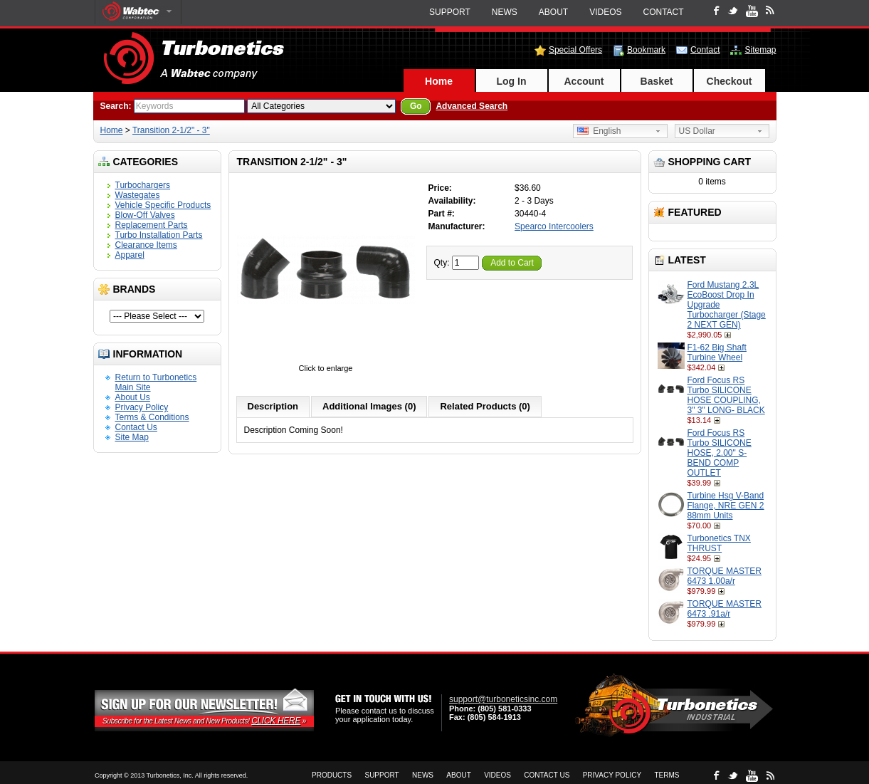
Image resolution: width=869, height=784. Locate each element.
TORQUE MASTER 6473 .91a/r (725, 609)
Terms (666, 775)
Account (584, 81)
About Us (132, 397)
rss (770, 10)
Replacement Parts (151, 225)
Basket (657, 81)
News (504, 12)
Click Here (275, 721)
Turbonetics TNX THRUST (719, 543)
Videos (605, 12)
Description (273, 406)
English (599, 131)
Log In (512, 81)
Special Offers (575, 50)
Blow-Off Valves (145, 215)
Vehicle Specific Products (163, 205)
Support (449, 12)
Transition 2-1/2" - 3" (171, 130)
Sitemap (760, 50)
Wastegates (137, 195)
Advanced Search (471, 106)
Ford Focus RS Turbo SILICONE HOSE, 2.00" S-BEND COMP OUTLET (720, 453)
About (553, 12)
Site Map (132, 437)
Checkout (729, 81)
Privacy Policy (142, 407)
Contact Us (136, 427)
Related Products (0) (485, 406)
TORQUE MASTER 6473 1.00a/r (725, 576)
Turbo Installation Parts (159, 235)
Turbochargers (143, 185)
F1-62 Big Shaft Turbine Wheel (717, 352)
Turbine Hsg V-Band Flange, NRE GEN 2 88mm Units (726, 506)
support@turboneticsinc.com (503, 699)
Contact (663, 12)
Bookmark (646, 50)
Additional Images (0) (369, 406)
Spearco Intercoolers (554, 226)
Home (439, 81)
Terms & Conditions (152, 417)
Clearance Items (146, 245)
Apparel (129, 255)
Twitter (732, 10)
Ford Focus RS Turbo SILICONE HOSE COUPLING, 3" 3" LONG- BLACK (726, 395)
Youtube (752, 11)
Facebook (717, 10)
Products (332, 775)
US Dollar (697, 131)
